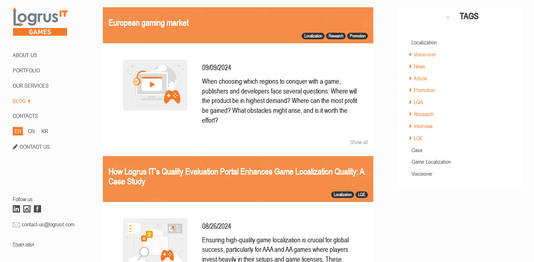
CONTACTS (25, 115)
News (419, 66)
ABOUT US (25, 55)
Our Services (31, 85)
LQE (418, 138)
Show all (359, 142)
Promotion (424, 90)
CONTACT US (35, 146)
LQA (418, 102)
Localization (424, 42)
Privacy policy (23, 244)
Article (420, 78)
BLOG (21, 101)
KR (44, 131)
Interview (423, 126)
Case (416, 150)
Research (424, 114)
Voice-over (425, 54)
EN (18, 131)
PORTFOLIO (26, 70)
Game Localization (431, 161)
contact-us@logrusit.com (48, 224)
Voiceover (421, 173)
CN (31, 131)
